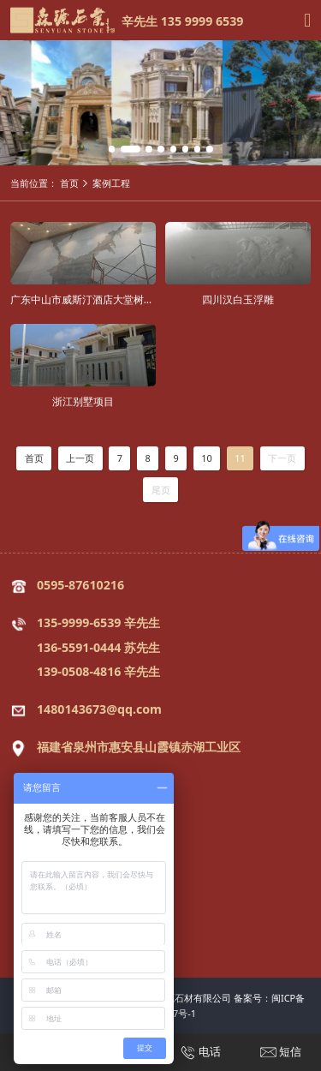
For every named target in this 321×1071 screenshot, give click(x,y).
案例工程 (111, 183)
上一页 (80, 458)
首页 (69, 183)
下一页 (282, 458)
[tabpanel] (160, 102)
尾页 (161, 489)
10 (206, 458)
